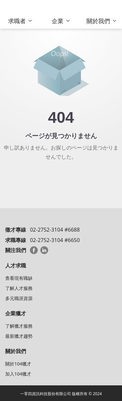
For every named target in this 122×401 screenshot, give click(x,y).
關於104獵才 (18, 364)
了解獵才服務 (19, 326)
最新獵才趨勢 (19, 336)
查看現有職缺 (19, 278)
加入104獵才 (18, 374)
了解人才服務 (19, 288)
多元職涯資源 (19, 298)
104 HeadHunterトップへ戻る (60, 179)
